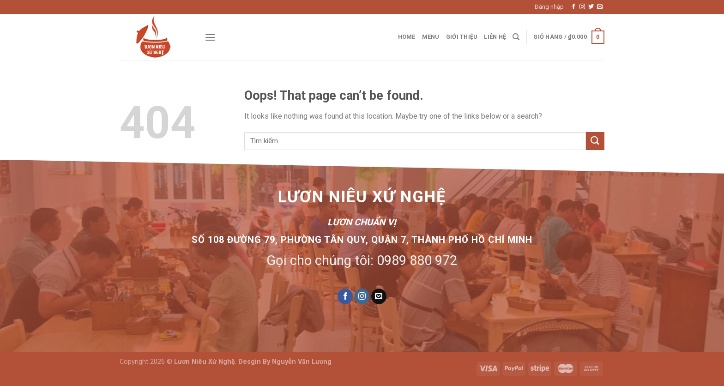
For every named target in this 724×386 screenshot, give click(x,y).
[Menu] (210, 37)
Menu (431, 36)
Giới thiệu (462, 36)
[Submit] (595, 141)
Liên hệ (495, 36)
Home (407, 36)
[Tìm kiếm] (516, 37)
